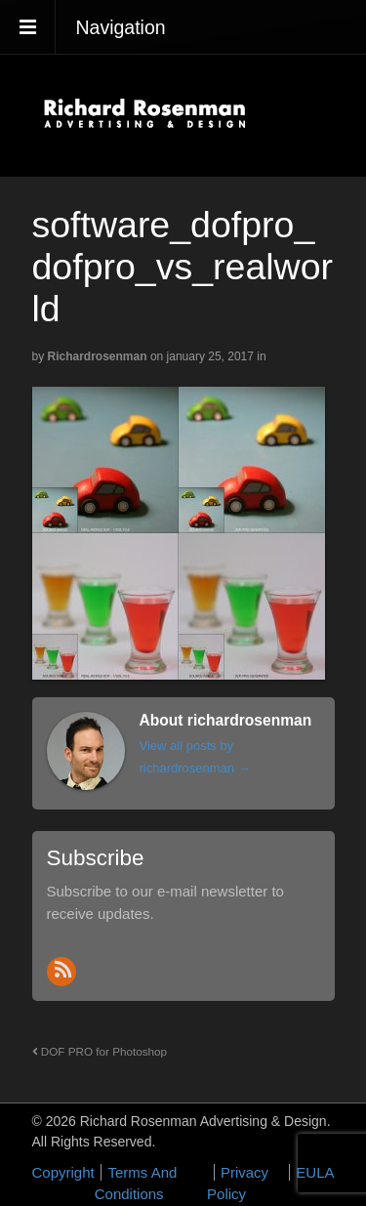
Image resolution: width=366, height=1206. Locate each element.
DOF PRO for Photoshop (100, 1051)
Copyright (63, 1172)
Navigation (121, 27)
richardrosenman (97, 356)
